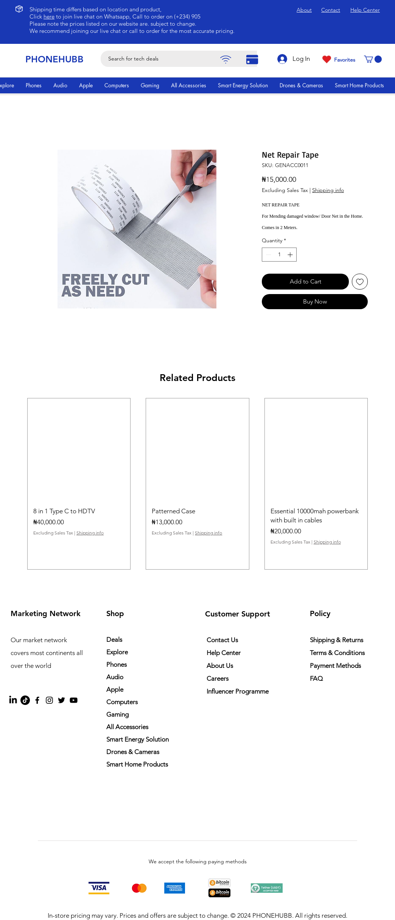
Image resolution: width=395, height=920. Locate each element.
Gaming (117, 714)
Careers (218, 678)
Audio (114, 677)
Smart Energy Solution (137, 739)
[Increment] (290, 254)
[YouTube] (73, 700)
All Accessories (127, 727)
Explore (117, 652)
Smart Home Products (137, 764)
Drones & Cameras (132, 752)
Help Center (224, 653)
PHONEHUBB (54, 59)
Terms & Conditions (337, 653)
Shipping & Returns (336, 640)
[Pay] (225, 59)
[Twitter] (61, 700)
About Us (220, 665)
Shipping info (328, 190)
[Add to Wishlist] (360, 282)
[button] (373, 59)
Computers (122, 702)
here (49, 16)
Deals (114, 639)
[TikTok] (25, 700)
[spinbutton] (279, 254)
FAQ (316, 678)
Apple (114, 689)
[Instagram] (49, 700)
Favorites (344, 59)
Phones (116, 664)
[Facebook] (37, 700)
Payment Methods (336, 665)
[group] (197, 484)
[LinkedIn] (13, 700)
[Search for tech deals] (185, 59)
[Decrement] (267, 254)
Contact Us (222, 640)
